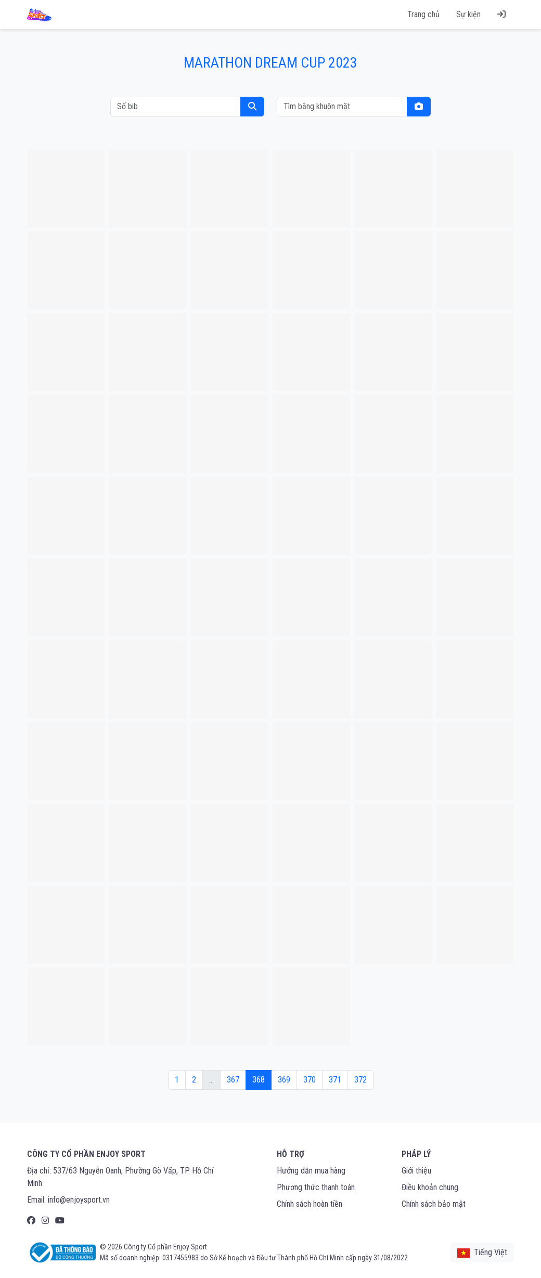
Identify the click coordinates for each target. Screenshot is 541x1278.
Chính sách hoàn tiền (309, 1204)
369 (284, 1080)
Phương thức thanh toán (316, 1187)
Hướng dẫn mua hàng (311, 1171)
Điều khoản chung (430, 1187)
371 (335, 1080)
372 (360, 1080)
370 (309, 1080)
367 (233, 1080)
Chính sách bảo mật (434, 1204)
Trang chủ (423, 14)
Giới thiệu (416, 1171)
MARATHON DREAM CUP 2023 (270, 62)
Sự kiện (468, 14)
